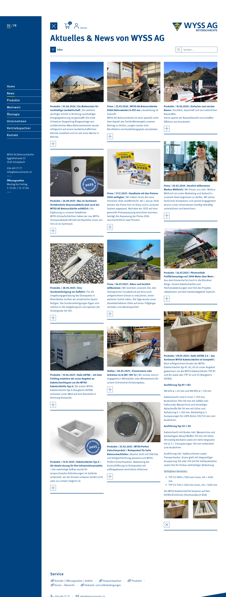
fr (15, 9)
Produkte (137, 580)
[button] (24, 83)
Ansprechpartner (112, 580)
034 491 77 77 (14, 152)
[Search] (199, 49)
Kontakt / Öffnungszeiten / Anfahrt (74, 580)
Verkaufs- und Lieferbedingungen (103, 585)
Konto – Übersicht (65, 585)
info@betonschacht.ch (19, 155)
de (9, 9)
